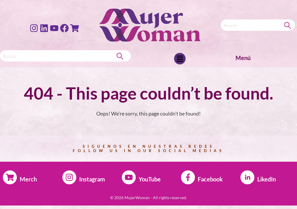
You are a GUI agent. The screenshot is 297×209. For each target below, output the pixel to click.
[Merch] (10, 177)
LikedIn (266, 179)
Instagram (92, 179)
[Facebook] (188, 177)
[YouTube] (129, 177)
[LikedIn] (247, 177)
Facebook (210, 179)
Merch (28, 179)
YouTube (150, 179)
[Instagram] (69, 177)
